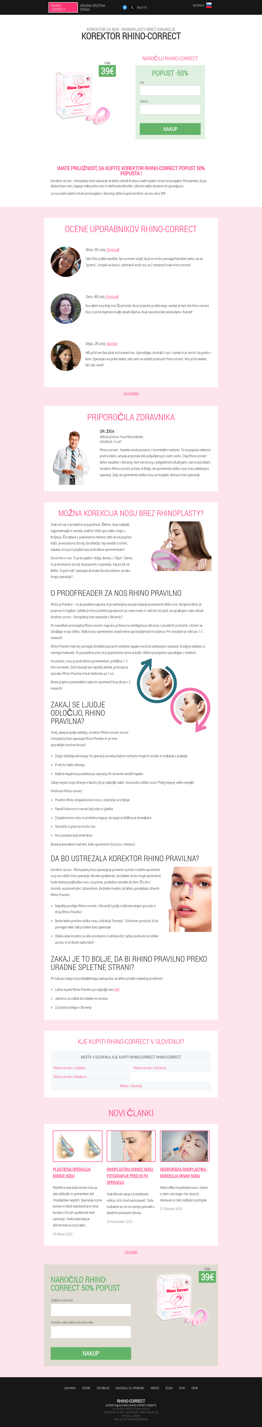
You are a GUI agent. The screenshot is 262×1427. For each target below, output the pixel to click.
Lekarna (70, 1388)
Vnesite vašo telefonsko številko (72, 1322)
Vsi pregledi (131, 393)
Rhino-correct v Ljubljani (69, 1067)
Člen (169, 1388)
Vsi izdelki (131, 1251)
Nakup (170, 129)
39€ (116, 989)
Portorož (112, 249)
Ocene (86, 1388)
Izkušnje (103, 1388)
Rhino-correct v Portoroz (150, 1067)
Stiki (182, 1388)
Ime (142, 82)
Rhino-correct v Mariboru (70, 1076)
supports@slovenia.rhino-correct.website (131, 1405)
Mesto (155, 1388)
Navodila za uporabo (130, 1388)
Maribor (112, 343)
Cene (195, 1388)
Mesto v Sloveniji (131, 1086)
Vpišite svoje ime (62, 1300)
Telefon (144, 101)
